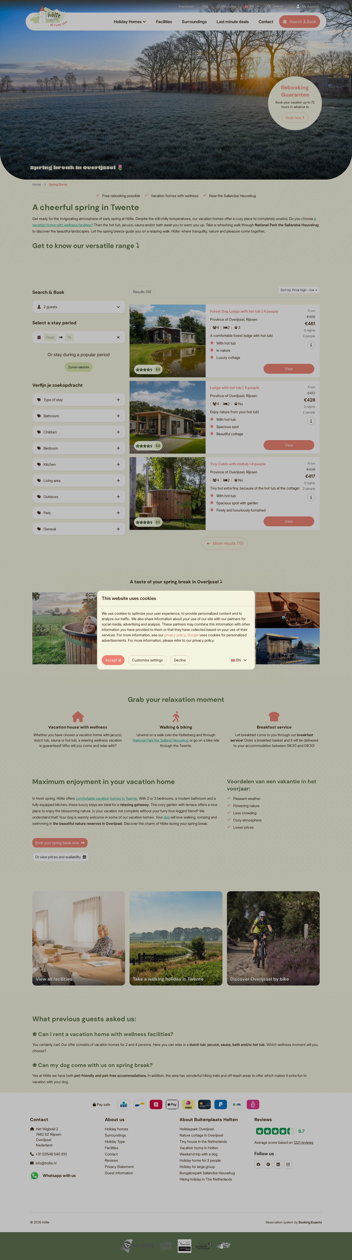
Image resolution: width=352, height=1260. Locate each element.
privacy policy (174, 635)
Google (193, 635)
